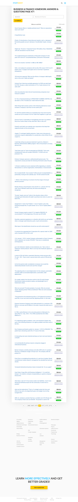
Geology (29, 435)
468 (29, 402)
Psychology (53, 430)
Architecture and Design (22, 421)
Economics (30, 415)
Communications (20, 440)
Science (53, 435)
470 (36, 402)
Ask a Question (39, 484)
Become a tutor (44, 494)
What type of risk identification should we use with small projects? (32, 222)
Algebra (18, 417)
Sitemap (52, 496)
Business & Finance (21, 431)
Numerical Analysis (55, 415)
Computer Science (20, 442)
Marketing (42, 439)
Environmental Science (33, 421)
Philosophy (53, 421)
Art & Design (19, 422)
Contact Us (58, 494)
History (41, 417)
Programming (54, 428)
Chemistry (19, 439)
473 (46, 402)
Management (42, 437)
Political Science (54, 424)
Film (29, 426)
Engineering (30, 417)
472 (43, 402)
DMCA (35, 496)
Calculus (18, 437)
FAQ (52, 494)
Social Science (54, 437)
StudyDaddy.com (42, 498)
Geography (30, 433)
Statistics (53, 439)
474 (50, 402)
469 (32, 402)
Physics (52, 423)
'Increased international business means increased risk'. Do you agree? (33, 363)
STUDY (19, 3)
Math (41, 441)
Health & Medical (43, 415)
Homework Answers (22, 494)
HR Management (43, 419)
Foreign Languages (32, 428)
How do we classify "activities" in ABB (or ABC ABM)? (28, 59)
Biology (18, 430)
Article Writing (19, 424)
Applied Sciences (20, 419)
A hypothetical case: (20, 31)
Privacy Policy (27, 496)
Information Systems (44, 424)
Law (40, 430)
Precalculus (53, 426)
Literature (42, 432)
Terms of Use (43, 496)
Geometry (30, 437)
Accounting (19, 415)
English (29, 419)
